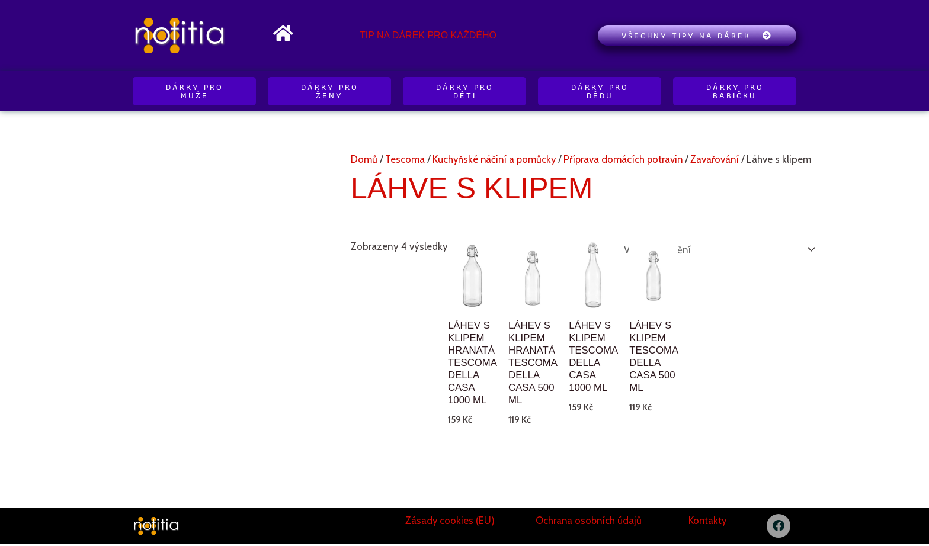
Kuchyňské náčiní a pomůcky (496, 159)
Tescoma (405, 159)
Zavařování (720, 159)
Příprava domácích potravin (628, 159)
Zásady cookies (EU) (450, 522)
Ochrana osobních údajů (588, 522)
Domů (364, 159)
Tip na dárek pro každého (428, 35)
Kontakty (707, 522)
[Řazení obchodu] (715, 249)
